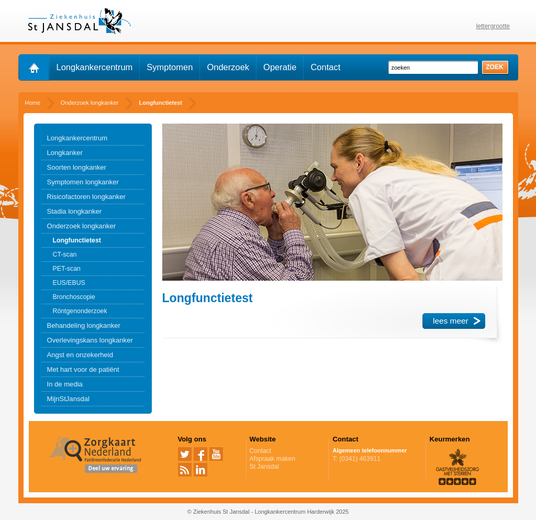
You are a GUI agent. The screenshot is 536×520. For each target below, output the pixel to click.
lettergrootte (493, 26)
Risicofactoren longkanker (86, 197)
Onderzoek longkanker (81, 226)
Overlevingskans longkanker (90, 340)
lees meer (450, 320)
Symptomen (170, 67)
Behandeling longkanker (83, 325)
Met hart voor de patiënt (83, 369)
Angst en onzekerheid (80, 355)
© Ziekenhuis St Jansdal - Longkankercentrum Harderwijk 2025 (268, 511)
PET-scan (67, 268)
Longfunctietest (77, 240)
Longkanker (65, 153)
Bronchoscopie (74, 297)
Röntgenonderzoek (80, 311)
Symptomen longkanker (83, 182)
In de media (65, 384)
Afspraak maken (287, 458)
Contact (325, 67)
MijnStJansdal (68, 399)
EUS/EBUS (69, 282)
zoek (495, 67)
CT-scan (65, 254)
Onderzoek (228, 67)
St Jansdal (264, 466)
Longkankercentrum (95, 67)
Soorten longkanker (76, 167)
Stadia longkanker (74, 211)
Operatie (279, 67)
